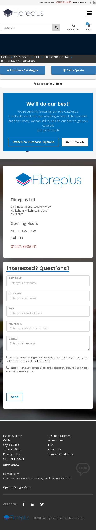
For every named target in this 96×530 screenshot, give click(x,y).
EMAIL (12, 308)
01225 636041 (80, 2)
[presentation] (38, 383)
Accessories (55, 440)
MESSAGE (14, 338)
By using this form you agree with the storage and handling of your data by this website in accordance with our (46, 359)
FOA (50, 445)
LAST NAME (15, 293)
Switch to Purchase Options (33, 142)
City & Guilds (11, 445)
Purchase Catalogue (22, 70)
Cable (6, 440)
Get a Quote (73, 70)
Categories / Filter (48, 84)
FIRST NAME (15, 278)
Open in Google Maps (17, 487)
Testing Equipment (60, 436)
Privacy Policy (43, 361)
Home (5, 57)
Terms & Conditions (60, 454)
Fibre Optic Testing (56, 57)
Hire (37, 57)
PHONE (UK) (15, 323)
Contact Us (55, 449)
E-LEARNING (47, 2)
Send (14, 397)
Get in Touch (75, 142)
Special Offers (12, 449)
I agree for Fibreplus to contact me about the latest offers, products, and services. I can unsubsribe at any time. (47, 369)
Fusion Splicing (12, 436)
